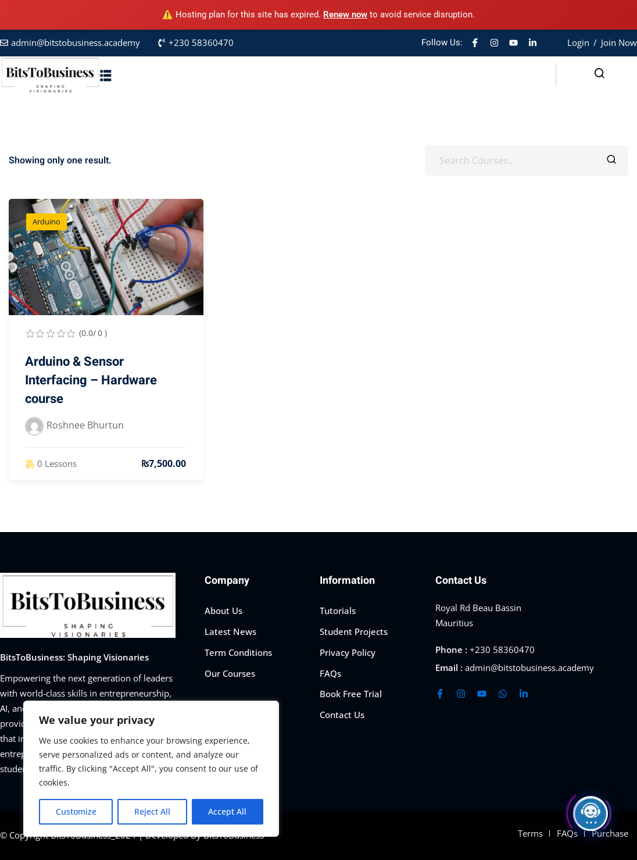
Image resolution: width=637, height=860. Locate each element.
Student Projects (354, 631)
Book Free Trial (351, 694)
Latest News (230, 631)
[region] (151, 769)
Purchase (610, 833)
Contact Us (342, 714)
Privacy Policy (347, 652)
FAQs (330, 673)
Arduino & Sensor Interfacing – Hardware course (91, 380)
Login (578, 42)
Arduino (46, 221)
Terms (530, 833)
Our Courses (230, 673)
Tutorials (338, 610)
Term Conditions (238, 652)
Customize (76, 811)
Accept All (227, 811)
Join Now (619, 42)
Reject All (152, 811)
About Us (223, 610)
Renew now (345, 14)
